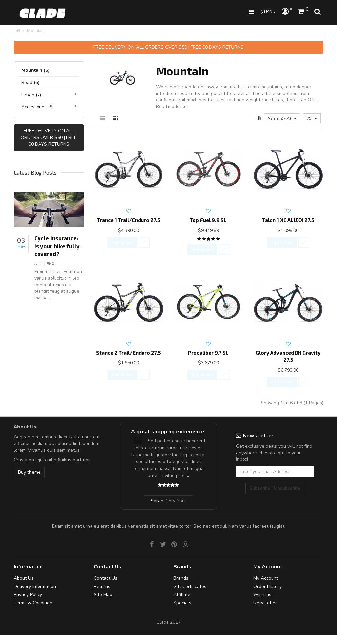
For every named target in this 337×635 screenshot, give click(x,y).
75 (312, 118)
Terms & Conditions (34, 603)
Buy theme (29, 472)
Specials (182, 603)
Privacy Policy (28, 595)
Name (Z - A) (282, 118)
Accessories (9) (37, 107)
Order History (267, 586)
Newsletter (265, 603)
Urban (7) (31, 95)
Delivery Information (35, 586)
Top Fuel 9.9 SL (208, 220)
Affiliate (181, 595)
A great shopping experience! (168, 431)
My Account (265, 578)
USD (268, 11)
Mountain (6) (35, 70)
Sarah (157, 501)
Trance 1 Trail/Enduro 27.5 (128, 220)
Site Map (103, 595)
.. (188, 475)
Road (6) (30, 82)
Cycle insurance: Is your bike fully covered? (57, 246)
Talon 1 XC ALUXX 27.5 (288, 220)
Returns (102, 586)
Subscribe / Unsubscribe (274, 488)
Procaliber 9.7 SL (208, 353)
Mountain (36, 30)
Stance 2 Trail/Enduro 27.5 (128, 353)
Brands (180, 578)
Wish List (263, 595)
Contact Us (105, 578)
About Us (24, 578)
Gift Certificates (189, 586)
